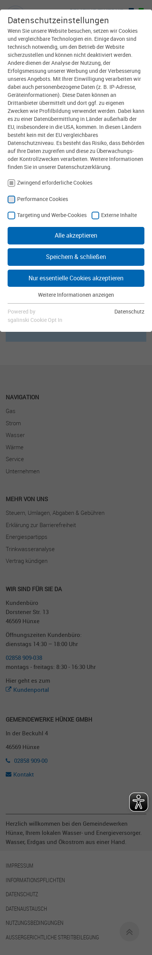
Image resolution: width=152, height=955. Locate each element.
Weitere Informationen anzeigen (76, 294)
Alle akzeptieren (76, 235)
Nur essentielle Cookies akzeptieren (76, 278)
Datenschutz (129, 311)
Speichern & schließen (76, 256)
